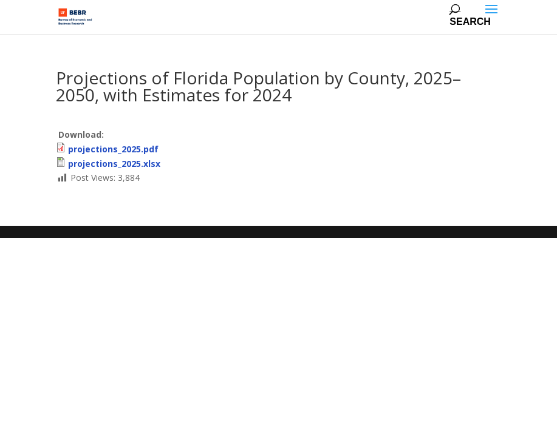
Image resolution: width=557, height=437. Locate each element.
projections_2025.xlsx (114, 163)
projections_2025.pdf (113, 149)
